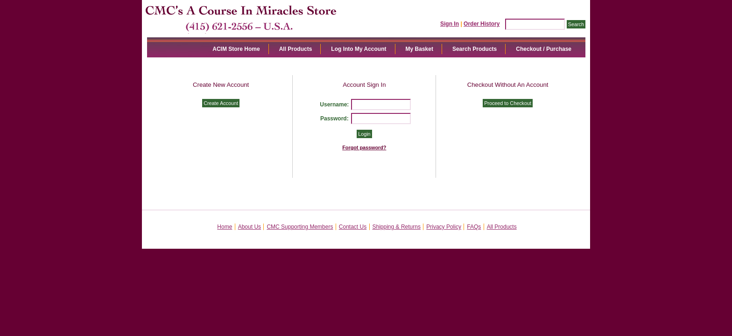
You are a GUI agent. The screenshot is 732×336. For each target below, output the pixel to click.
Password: (334, 118)
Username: (334, 104)
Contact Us (352, 227)
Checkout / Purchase (543, 49)
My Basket (419, 49)
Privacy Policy (443, 227)
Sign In (449, 24)
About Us (249, 227)
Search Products (474, 49)
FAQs (474, 227)
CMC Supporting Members (300, 227)
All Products (295, 49)
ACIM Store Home (236, 49)
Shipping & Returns (397, 227)
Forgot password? (364, 147)
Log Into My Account (358, 49)
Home (224, 227)
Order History (482, 24)
